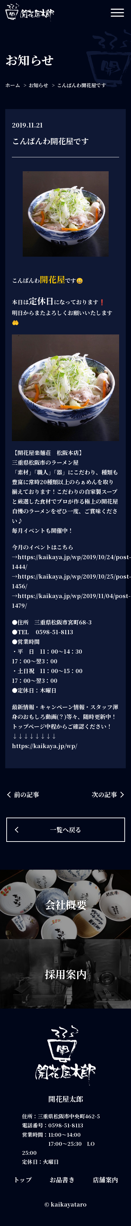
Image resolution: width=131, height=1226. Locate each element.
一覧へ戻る (65, 829)
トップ (22, 1179)
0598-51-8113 (65, 1125)
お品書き (62, 1179)
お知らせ (38, 85)
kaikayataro (69, 1204)
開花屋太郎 (65, 1099)
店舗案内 (105, 1179)
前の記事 (26, 794)
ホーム (12, 85)
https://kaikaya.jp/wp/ (44, 746)
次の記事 (104, 794)
